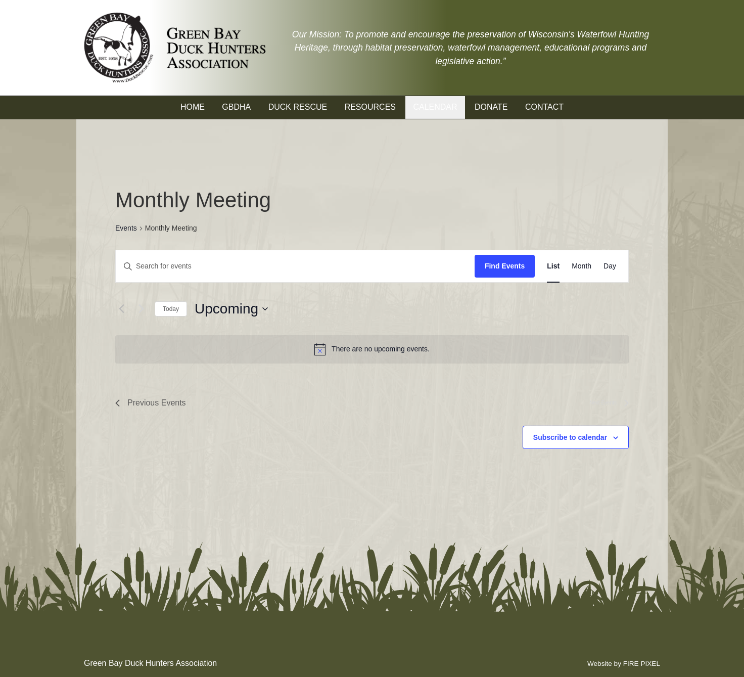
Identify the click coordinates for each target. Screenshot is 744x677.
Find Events (505, 266)
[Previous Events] (121, 309)
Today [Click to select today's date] (171, 308)
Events (126, 228)
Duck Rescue (297, 107)
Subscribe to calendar (570, 437)
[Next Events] (141, 309)
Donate (491, 107)
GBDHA (236, 107)
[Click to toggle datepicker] (231, 309)
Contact (544, 107)
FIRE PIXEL (641, 663)
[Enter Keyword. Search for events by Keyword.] (295, 266)
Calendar (435, 107)
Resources (370, 107)
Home (192, 107)
